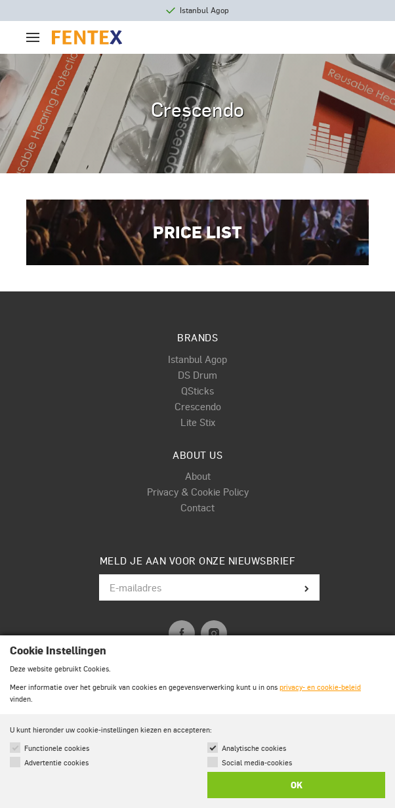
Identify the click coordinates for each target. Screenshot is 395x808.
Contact (197, 507)
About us (197, 454)
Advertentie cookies (56, 762)
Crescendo (198, 406)
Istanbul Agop (197, 359)
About (198, 475)
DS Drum (197, 374)
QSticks (197, 390)
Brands (197, 337)
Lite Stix (197, 422)
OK (296, 785)
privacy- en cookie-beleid (320, 687)
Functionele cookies (56, 748)
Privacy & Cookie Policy (198, 491)
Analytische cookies (254, 748)
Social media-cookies (257, 762)
